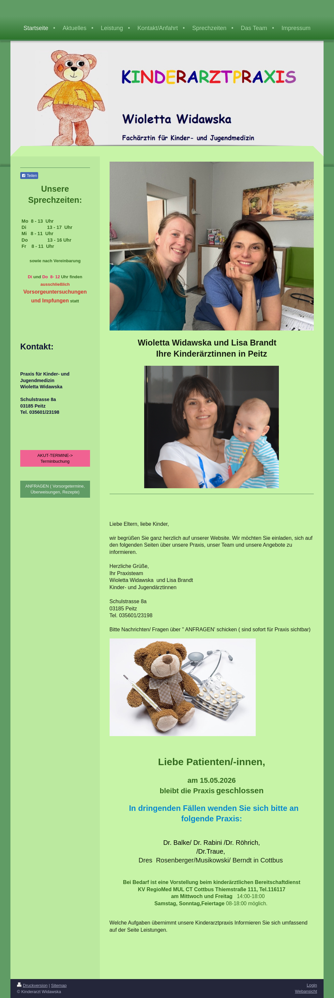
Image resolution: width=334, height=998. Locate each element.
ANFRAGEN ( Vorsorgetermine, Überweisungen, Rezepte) (55, 487)
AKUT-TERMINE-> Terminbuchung (55, 457)
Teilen (29, 175)
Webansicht (306, 991)
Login (312, 985)
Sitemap (59, 985)
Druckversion (32, 985)
